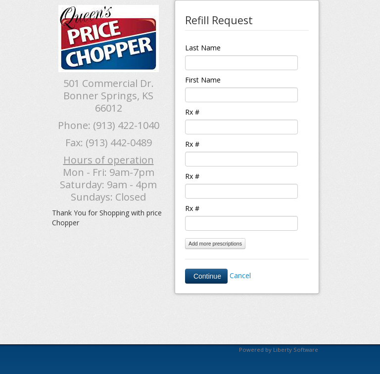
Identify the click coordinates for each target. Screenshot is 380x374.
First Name (203, 79)
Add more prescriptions (215, 244)
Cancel (240, 275)
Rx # (192, 112)
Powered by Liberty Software (278, 349)
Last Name (203, 47)
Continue (206, 276)
